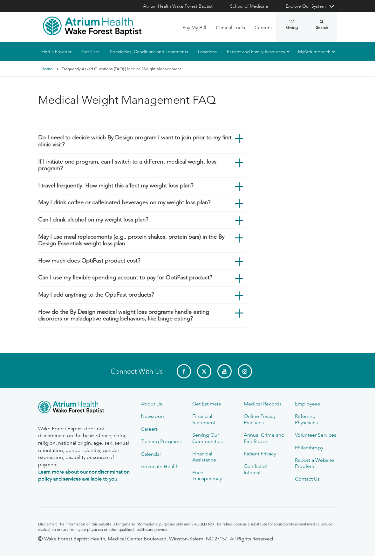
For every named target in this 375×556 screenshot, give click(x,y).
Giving (292, 25)
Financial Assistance (204, 457)
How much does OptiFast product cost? (89, 260)
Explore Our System (306, 6)
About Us (151, 404)
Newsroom (153, 416)
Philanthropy (309, 448)
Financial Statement (203, 419)
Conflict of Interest (256, 469)
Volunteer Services (315, 435)
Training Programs (161, 441)
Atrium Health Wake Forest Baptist (178, 6)
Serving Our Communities (207, 438)
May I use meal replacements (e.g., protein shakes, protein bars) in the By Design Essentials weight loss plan (131, 240)
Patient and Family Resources (256, 51)
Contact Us (307, 479)
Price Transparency (207, 475)
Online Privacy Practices (260, 419)
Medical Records (263, 404)
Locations (207, 51)
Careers (263, 28)
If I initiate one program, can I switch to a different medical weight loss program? (127, 165)
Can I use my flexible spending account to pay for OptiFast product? (125, 277)
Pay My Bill (194, 28)
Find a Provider (56, 51)
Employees (307, 404)
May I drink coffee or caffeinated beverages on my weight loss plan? (124, 202)
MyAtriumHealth (314, 51)
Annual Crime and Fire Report (264, 438)
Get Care (90, 51)
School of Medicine (249, 6)
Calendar (151, 454)
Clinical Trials (230, 28)
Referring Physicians (306, 419)
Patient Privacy (260, 454)
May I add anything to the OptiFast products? (96, 294)
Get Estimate (206, 404)
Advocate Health (160, 466)
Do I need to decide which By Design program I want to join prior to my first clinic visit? (134, 141)
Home (46, 69)
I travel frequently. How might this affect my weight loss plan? (115, 185)
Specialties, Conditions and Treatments (149, 51)
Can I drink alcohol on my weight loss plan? (93, 219)
